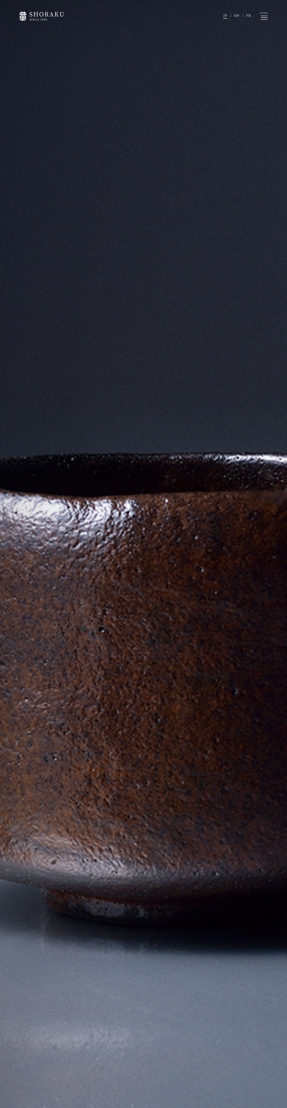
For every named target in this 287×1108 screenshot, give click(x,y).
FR (248, 15)
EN (236, 15)
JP (225, 15)
